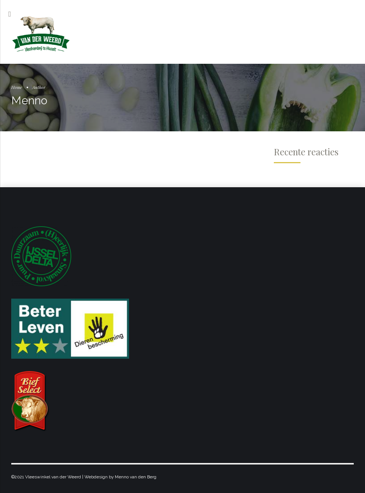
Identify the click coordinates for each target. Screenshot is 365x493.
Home (16, 87)
